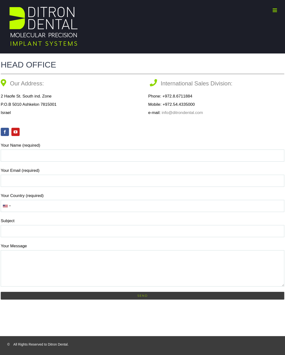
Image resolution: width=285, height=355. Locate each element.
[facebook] (5, 132)
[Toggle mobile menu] (275, 10)
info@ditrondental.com (181, 112)
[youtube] (15, 132)
